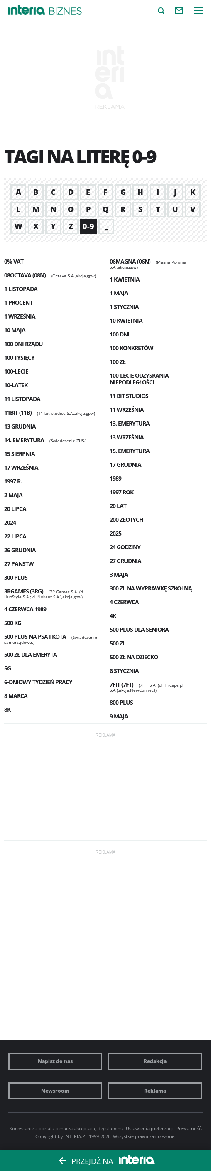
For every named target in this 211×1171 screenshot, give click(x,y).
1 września (19, 316)
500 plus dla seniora (139, 629)
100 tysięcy (19, 357)
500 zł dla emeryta (30, 654)
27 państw (19, 564)
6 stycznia (124, 671)
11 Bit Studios (129, 396)
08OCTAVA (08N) (25, 275)
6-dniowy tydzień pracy (38, 682)
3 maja (119, 574)
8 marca (15, 696)
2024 (10, 522)
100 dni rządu (23, 344)
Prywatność (188, 1128)
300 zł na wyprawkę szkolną (151, 588)
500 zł (117, 643)
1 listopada (20, 289)
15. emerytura (130, 451)
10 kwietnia (126, 320)
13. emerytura (130, 423)
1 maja (119, 293)
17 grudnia (125, 464)
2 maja (13, 495)
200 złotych (126, 519)
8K (7, 709)
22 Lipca (15, 536)
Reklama (155, 1090)
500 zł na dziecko (134, 657)
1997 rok (121, 492)
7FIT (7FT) (121, 684)
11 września (127, 410)
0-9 (88, 226)
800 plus (121, 702)
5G (7, 668)
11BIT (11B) (18, 412)
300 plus (15, 577)
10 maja (14, 330)
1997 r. (13, 481)
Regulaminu (110, 1128)
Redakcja (155, 1061)
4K (113, 616)
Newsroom (55, 1090)
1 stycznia (124, 307)
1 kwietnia (125, 279)
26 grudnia (20, 550)
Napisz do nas (55, 1061)
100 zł (117, 362)
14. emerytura (24, 440)
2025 (115, 533)
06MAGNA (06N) (130, 261)
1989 (115, 478)
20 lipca (15, 509)
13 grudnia (20, 426)
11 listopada (22, 399)
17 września (21, 467)
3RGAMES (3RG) (23, 591)
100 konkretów (131, 348)
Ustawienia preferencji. (150, 1128)
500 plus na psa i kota (35, 636)
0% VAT (13, 261)
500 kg (12, 623)
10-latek (15, 385)
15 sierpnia (19, 454)
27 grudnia (125, 561)
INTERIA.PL (76, 1136)
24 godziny (125, 547)
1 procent (18, 302)
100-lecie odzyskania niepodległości (139, 378)
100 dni (119, 334)
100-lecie (16, 371)
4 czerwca (124, 602)
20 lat (118, 506)
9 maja (119, 716)
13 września (127, 437)
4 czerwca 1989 (25, 609)
